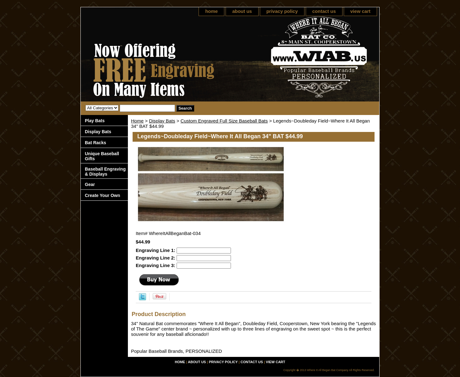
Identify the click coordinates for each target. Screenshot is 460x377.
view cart (360, 11)
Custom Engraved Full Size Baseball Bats (224, 120)
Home (137, 120)
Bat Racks (95, 142)
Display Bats (162, 120)
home (211, 11)
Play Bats (95, 120)
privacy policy (282, 11)
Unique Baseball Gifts (102, 156)
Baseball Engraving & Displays (105, 172)
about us (242, 11)
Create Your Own (102, 195)
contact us (324, 11)
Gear (90, 184)
